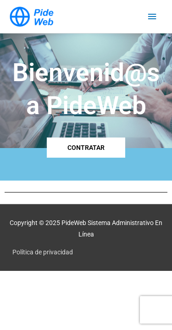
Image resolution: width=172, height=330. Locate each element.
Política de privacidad (42, 252)
